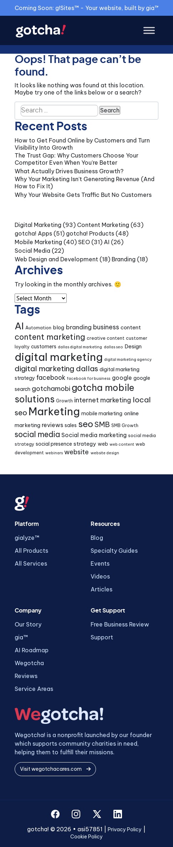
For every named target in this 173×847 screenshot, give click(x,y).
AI (107, 242)
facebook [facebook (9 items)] (50, 377)
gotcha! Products (90, 233)
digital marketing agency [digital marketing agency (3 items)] (128, 359)
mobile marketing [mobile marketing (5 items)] (101, 413)
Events (100, 563)
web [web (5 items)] (103, 444)
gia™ (21, 637)
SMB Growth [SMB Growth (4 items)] (124, 425)
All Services (31, 563)
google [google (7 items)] (122, 377)
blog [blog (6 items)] (58, 327)
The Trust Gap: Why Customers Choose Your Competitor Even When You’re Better (76, 159)
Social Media (32, 250)
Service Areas (34, 688)
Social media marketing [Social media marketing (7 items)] (94, 435)
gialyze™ (27, 537)
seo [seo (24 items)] (85, 424)
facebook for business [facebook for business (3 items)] (88, 378)
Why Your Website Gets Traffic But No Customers (83, 194)
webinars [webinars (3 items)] (54, 452)
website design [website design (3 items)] (105, 452)
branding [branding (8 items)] (79, 327)
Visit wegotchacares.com (55, 769)
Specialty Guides (114, 550)
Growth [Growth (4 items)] (64, 400)
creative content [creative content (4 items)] (105, 338)
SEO (84, 242)
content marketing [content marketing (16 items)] (50, 337)
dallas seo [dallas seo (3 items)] (113, 346)
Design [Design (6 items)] (133, 346)
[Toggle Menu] (149, 30)
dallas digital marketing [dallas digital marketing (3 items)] (80, 346)
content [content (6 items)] (131, 327)
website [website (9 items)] (76, 452)
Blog (97, 537)
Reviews (26, 675)
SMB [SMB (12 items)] (102, 424)
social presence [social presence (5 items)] (54, 444)
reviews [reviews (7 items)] (52, 425)
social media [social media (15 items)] (37, 434)
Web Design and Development (56, 259)
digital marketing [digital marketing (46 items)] (59, 357)
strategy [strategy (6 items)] (84, 443)
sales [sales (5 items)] (71, 425)
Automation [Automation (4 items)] (38, 327)
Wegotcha (29, 663)
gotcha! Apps (33, 233)
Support (102, 637)
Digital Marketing (38, 224)
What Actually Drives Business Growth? (69, 171)
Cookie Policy (86, 836)
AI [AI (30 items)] (19, 326)
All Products (31, 550)
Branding (124, 259)
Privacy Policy (125, 829)
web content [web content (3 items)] (122, 444)
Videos (100, 576)
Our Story (28, 624)
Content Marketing (103, 224)
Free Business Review (120, 624)
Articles (101, 589)
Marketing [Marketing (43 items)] (54, 411)
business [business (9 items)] (106, 327)
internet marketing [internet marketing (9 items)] (102, 400)
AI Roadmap (32, 650)
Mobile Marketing (38, 242)
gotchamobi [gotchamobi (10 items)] (51, 388)
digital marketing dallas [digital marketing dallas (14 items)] (56, 368)
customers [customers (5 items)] (43, 346)
